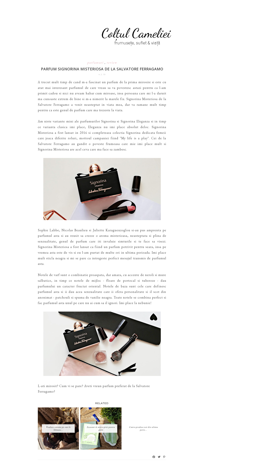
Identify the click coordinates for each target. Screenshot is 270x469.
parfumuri (95, 62)
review (112, 62)
